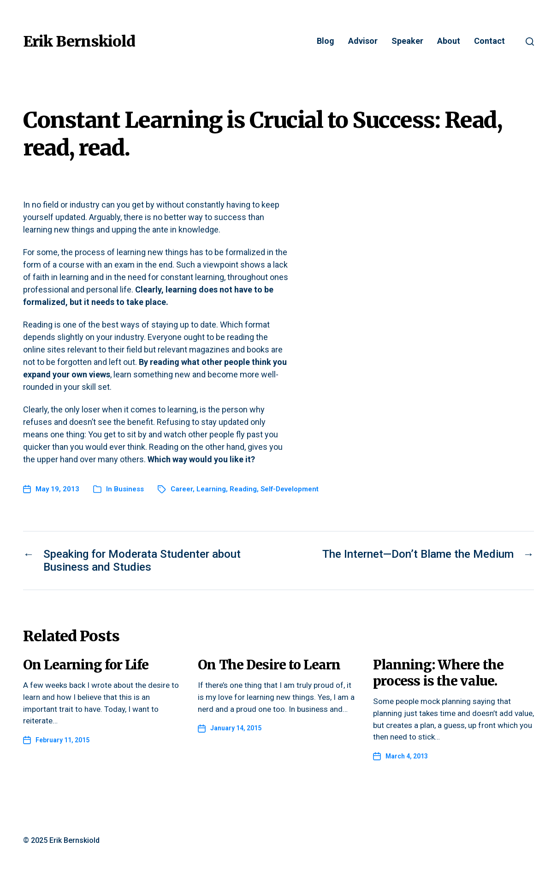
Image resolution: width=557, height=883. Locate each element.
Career (182, 489)
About (448, 41)
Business (129, 489)
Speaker (407, 41)
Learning (211, 489)
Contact (489, 41)
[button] (529, 41)
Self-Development (290, 489)
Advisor (363, 41)
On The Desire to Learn (269, 664)
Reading (243, 489)
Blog (325, 41)
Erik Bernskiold (79, 41)
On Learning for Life (86, 664)
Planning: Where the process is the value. (438, 672)
